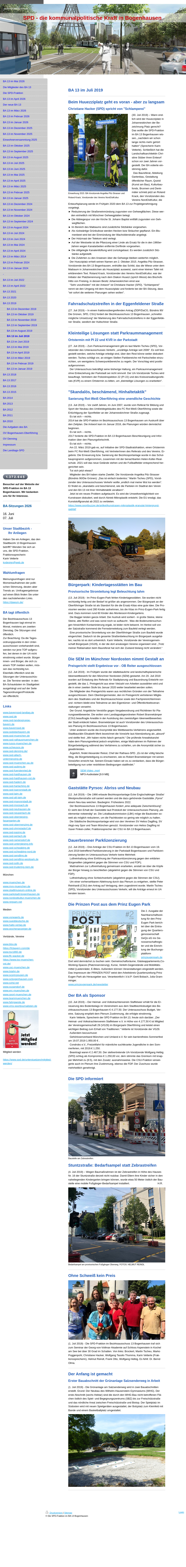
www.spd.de (10, 716)
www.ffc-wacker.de (13, 955)
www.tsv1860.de (12, 951)
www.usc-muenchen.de (16, 967)
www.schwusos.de (13, 747)
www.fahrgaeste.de (14, 1002)
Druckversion (54, 1513)
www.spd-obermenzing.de (18, 824)
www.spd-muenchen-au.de (18, 762)
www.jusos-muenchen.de (17, 743)
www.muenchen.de (14, 882)
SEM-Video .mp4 (90, 770)
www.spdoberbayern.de (16, 731)
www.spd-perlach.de (14, 836)
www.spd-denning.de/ (15, 751)
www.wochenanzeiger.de (17, 928)
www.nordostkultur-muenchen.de (21, 897)
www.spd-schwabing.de (16, 847)
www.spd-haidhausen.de (17, 774)
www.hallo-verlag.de (14, 924)
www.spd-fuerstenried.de (17, 770)
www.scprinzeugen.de (15, 975)
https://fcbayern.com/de (16, 948)
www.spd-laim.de (12, 793)
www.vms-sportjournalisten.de (20, 1005)
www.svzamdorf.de (14, 986)
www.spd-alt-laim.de (14, 797)
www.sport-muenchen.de (17, 994)
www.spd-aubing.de (14, 766)
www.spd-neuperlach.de (16, 812)
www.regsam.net (12, 901)
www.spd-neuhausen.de (16, 809)
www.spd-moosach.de (15, 805)
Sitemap (68, 1513)
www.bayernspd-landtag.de (18, 712)
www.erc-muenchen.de (16, 990)
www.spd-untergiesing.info (18, 843)
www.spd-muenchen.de (16, 735)
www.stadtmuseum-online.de (19, 890)
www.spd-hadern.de (14, 782)
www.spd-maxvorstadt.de (17, 801)
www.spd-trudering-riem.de (18, 866)
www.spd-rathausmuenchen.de (20, 739)
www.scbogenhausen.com (18, 979)
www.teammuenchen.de (16, 998)
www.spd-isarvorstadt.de (17, 789)
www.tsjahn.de (11, 971)
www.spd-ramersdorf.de (16, 840)
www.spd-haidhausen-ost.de (19, 778)
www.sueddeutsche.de (16, 921)
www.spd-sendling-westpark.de (20, 859)
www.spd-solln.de (13, 863)
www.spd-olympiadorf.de (17, 828)
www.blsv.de (10, 944)
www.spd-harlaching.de (16, 785)
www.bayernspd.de (14, 727)
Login (181, 1512)
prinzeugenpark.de (151, 957)
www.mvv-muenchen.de (16, 886)
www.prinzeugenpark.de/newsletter (88, 984)
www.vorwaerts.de (13, 917)
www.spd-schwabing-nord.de (19, 851)
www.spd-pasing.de (14, 832)
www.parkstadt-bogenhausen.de (21, 894)
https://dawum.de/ (13, 602)
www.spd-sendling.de (15, 855)
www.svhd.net (11, 982)
